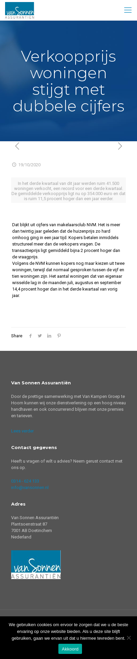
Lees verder (22, 430)
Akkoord (70, 649)
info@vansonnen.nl (30, 487)
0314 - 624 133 (25, 481)
